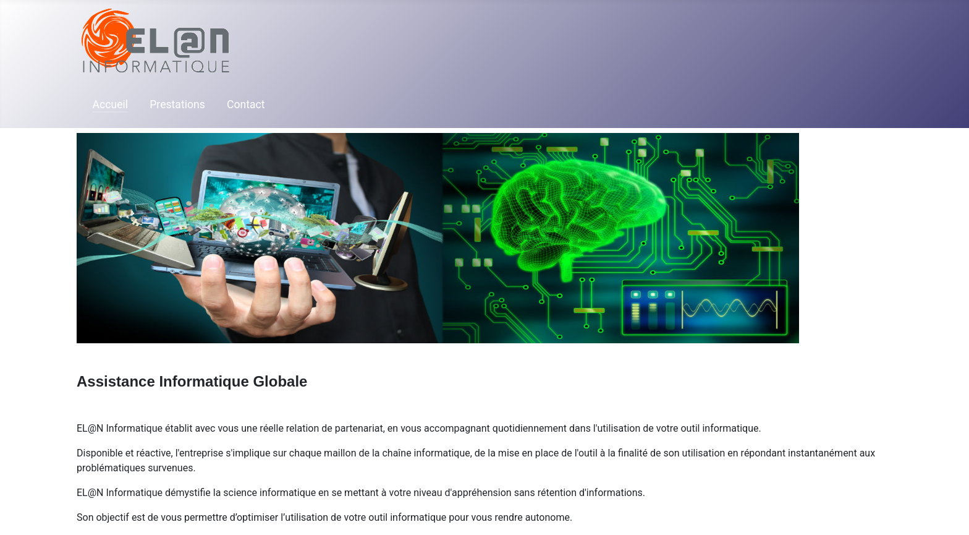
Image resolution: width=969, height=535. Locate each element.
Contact (246, 104)
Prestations (177, 104)
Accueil (110, 104)
